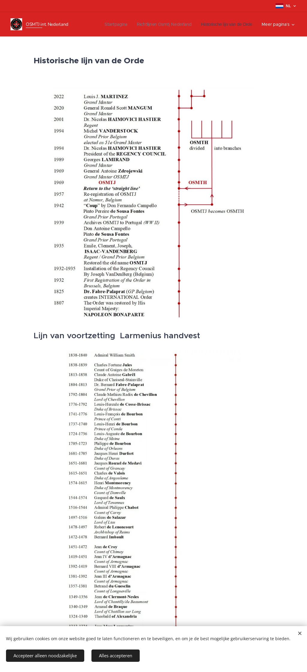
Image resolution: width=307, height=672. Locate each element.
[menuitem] (109, 24)
